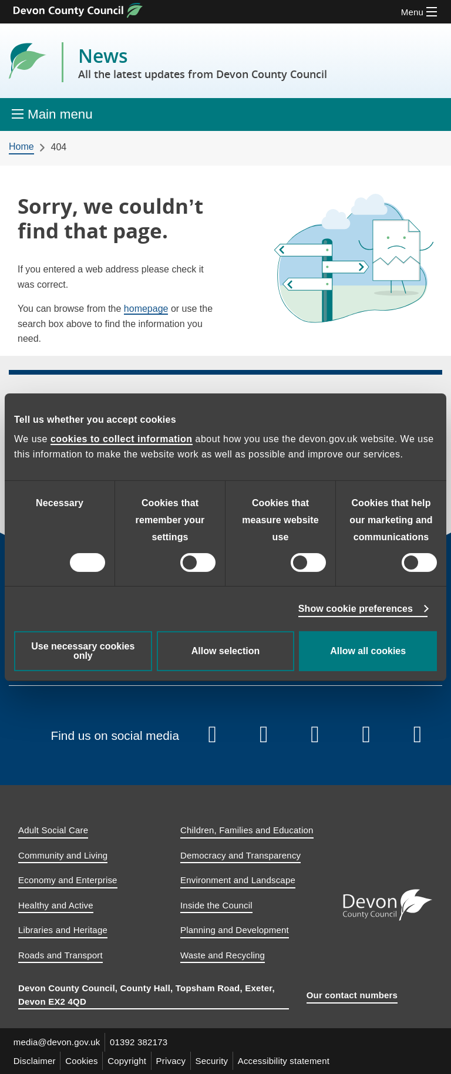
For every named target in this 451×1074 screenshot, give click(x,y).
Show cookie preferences (355, 609)
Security (213, 1060)
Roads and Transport (60, 955)
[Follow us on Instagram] (315, 735)
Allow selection (225, 651)
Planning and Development (234, 930)
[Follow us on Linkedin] (366, 735)
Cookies (82, 1060)
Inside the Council (216, 905)
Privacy (172, 1060)
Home (21, 146)
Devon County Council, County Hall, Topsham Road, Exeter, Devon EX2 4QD (146, 994)
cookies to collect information (122, 439)
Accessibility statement (285, 1060)
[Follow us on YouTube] (264, 735)
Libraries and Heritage (62, 930)
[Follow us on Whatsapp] (418, 735)
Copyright (128, 1060)
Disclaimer (35, 1060)
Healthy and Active (55, 905)
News (202, 62)
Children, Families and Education (247, 830)
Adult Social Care (53, 830)
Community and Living (62, 855)
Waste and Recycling (222, 955)
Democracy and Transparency (240, 855)
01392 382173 (139, 1042)
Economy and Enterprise (67, 880)
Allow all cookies (368, 651)
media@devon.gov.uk (57, 1042)
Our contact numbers (352, 995)
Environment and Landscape (237, 880)
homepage (146, 309)
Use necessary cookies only (82, 651)
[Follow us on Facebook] (212, 735)
